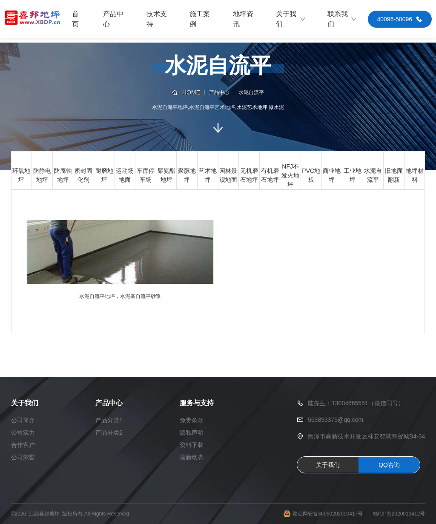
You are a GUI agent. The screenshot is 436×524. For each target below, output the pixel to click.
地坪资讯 (243, 19)
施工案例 (199, 19)
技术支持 (156, 19)
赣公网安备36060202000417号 (328, 514)
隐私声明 (192, 432)
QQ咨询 (389, 464)
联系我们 (342, 19)
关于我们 (291, 19)
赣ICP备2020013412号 (399, 514)
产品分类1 (109, 420)
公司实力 (23, 432)
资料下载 (192, 444)
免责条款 (192, 420)
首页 (75, 19)
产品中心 (113, 19)
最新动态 (192, 457)
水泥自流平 (251, 92)
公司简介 (23, 420)
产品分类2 (109, 432)
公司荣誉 (23, 457)
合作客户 (23, 444)
